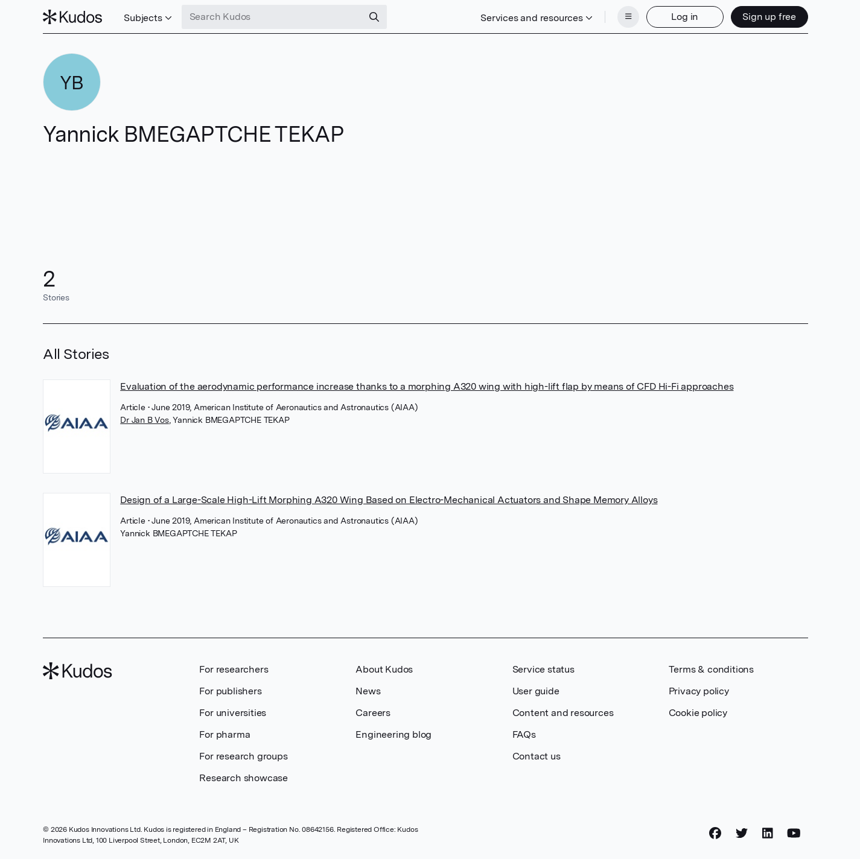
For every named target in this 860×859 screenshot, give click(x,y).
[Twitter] (742, 833)
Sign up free (769, 16)
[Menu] (628, 17)
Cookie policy (698, 712)
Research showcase (243, 778)
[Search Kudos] (272, 16)
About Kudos (384, 669)
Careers (372, 712)
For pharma (224, 734)
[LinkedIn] (767, 833)
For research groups (243, 756)
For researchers (233, 669)
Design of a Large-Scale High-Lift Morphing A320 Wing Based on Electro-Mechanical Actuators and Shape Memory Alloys (388, 500)
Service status (543, 669)
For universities (232, 712)
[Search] (374, 16)
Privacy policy (699, 691)
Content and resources (563, 712)
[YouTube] (794, 833)
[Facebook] (715, 833)
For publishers (230, 691)
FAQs (524, 734)
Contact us (536, 756)
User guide (535, 691)
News (367, 691)
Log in (684, 16)
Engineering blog (393, 734)
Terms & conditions (711, 669)
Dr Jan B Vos (144, 420)
